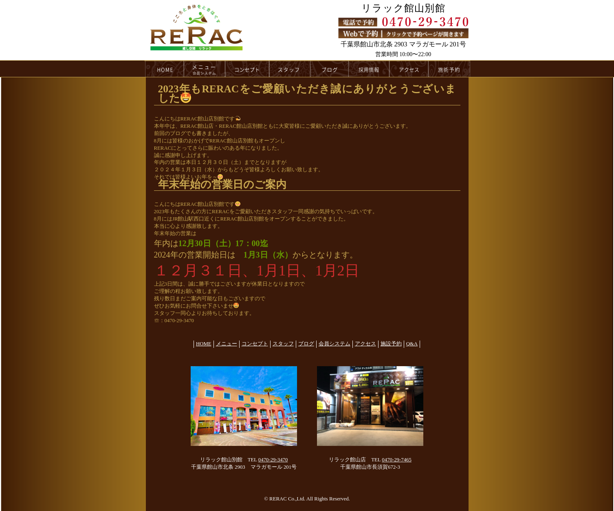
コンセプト (247, 69)
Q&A (412, 344)
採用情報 (369, 69)
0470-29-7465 (397, 460)
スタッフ (290, 69)
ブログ (329, 69)
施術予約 (449, 69)
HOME (164, 69)
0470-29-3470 (273, 460)
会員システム (334, 344)
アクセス (409, 69)
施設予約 (391, 344)
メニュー (204, 69)
